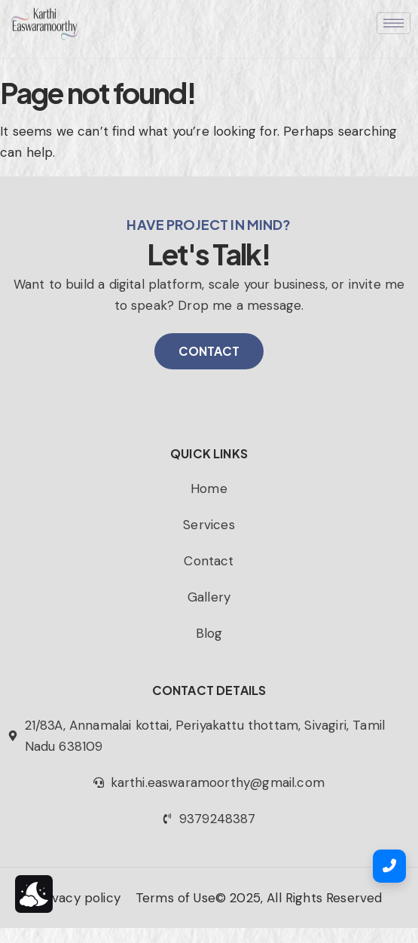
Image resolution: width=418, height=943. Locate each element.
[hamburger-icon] (393, 14)
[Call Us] (389, 866)
